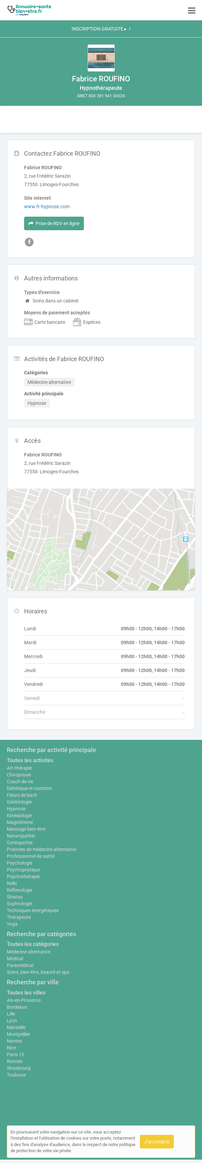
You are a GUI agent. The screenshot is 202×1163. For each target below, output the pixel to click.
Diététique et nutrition (29, 788)
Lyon (12, 1020)
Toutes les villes (26, 992)
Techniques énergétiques (33, 910)
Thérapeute (19, 917)
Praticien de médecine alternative (41, 849)
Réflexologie (19, 890)
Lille (11, 1014)
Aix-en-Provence (24, 1000)
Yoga (12, 924)
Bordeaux (17, 1007)
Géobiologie (19, 802)
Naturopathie (21, 836)
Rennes (14, 1061)
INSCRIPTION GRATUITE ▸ (101, 29)
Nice (11, 1047)
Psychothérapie (23, 876)
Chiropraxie (19, 774)
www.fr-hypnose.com (47, 206)
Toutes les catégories (33, 944)
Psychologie (19, 863)
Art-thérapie (19, 768)
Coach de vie (20, 781)
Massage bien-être (26, 829)
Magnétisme (20, 822)
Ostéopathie (20, 842)
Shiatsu (15, 897)
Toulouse (16, 1075)
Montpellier (18, 1034)
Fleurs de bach (22, 795)
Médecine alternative (28, 951)
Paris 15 (15, 1054)
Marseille (16, 1027)
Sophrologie (19, 903)
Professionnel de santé (31, 856)
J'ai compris (156, 1141)
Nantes (14, 1041)
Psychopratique (23, 869)
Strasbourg (19, 1068)
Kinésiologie (19, 815)
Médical (15, 958)
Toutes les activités (30, 760)
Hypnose (16, 808)
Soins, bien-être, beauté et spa (38, 972)
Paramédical (20, 965)
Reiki (12, 883)
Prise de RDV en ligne (54, 223)
